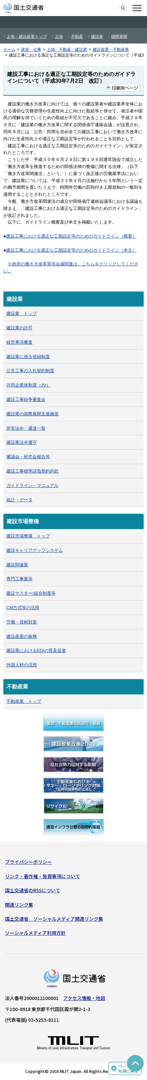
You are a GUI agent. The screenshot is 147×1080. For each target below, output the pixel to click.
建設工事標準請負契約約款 (32, 471)
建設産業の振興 (21, 636)
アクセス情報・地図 (84, 998)
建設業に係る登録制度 (28, 356)
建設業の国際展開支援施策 (32, 413)
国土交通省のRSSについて (32, 890)
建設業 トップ (21, 313)
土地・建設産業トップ (27, 36)
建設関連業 (17, 564)
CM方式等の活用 (22, 607)
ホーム (9, 49)
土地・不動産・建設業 (67, 49)
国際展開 (119, 36)
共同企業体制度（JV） (28, 385)
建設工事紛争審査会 (26, 399)
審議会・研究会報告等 (28, 456)
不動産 (77, 36)
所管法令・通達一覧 (26, 428)
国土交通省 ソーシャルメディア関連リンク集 (54, 918)
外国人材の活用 (21, 664)
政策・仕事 (31, 49)
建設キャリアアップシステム (34, 550)
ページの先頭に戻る (128, 1068)
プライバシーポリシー (28, 861)
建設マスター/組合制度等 (31, 593)
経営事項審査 (19, 342)
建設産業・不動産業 (111, 49)
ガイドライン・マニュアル (32, 485)
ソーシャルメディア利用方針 (35, 932)
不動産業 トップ (23, 701)
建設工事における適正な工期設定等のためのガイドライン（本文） (71, 250)
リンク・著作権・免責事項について (42, 876)
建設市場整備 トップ (28, 535)
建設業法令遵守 (21, 442)
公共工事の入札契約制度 (30, 370)
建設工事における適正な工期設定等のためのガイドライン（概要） (71, 236)
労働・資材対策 (21, 622)
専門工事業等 (19, 578)
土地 (59, 36)
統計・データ (19, 499)
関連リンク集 (19, 904)
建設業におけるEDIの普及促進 (36, 650)
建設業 (97, 36)
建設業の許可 (19, 327)
